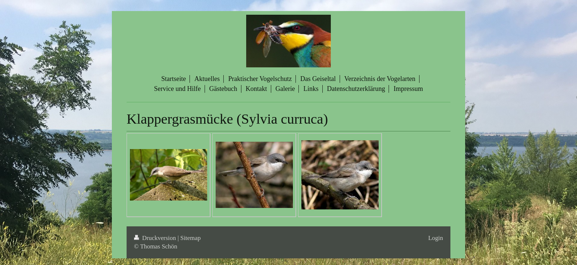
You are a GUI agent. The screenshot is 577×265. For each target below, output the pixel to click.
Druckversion (155, 237)
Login (435, 237)
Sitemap (190, 237)
